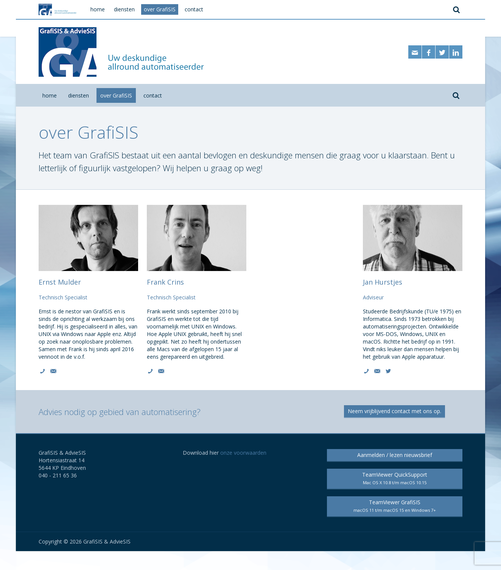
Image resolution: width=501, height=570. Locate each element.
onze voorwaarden (243, 452)
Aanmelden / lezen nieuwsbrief (394, 454)
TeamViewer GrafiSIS (394, 506)
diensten (78, 95)
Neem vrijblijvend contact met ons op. (394, 411)
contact (152, 95)
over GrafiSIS (116, 95)
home (49, 95)
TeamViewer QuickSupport (394, 478)
